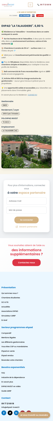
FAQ (3, 373)
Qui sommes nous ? (9, 293)
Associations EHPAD (9, 311)
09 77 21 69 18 (44, 4)
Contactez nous (26, 262)
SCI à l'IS (4, 302)
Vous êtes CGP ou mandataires (14, 346)
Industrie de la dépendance (13, 377)
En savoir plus (7, 382)
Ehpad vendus (7, 355)
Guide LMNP (6, 391)
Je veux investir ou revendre (34, 415)
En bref (4, 320)
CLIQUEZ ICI (32, 95)
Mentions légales (8, 337)
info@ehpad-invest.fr (10, 407)
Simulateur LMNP (8, 316)
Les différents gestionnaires (13, 342)
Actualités (5, 307)
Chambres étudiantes (10, 297)
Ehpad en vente (8, 351)
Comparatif (6, 333)
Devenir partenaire (26, 226)
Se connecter (26, 220)
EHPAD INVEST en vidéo (11, 386)
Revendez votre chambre (12, 360)
